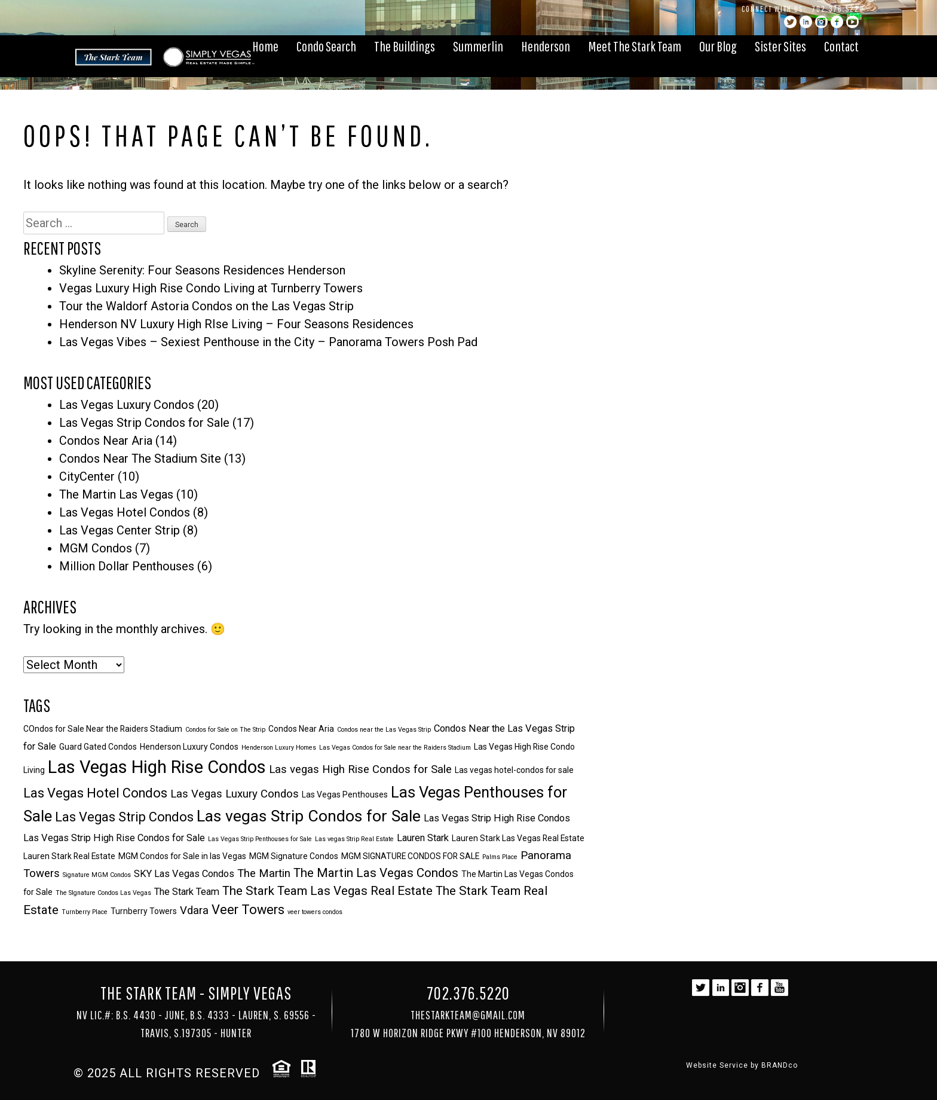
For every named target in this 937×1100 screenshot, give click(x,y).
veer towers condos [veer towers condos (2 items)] (314, 912)
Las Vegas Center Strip (119, 530)
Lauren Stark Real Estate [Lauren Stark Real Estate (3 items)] (69, 856)
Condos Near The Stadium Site (140, 458)
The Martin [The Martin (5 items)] (263, 873)
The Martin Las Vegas (116, 494)
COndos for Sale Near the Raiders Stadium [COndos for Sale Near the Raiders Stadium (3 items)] (102, 729)
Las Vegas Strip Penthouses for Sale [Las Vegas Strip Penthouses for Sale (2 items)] (260, 839)
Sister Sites (780, 46)
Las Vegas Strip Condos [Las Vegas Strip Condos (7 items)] (124, 816)
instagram (821, 22)
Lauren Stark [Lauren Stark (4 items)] (423, 838)
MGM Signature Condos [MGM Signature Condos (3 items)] (293, 856)
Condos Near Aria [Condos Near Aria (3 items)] (301, 729)
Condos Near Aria (105, 440)
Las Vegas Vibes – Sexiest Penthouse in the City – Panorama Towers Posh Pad (268, 342)
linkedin (806, 22)
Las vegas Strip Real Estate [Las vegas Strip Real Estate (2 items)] (354, 839)
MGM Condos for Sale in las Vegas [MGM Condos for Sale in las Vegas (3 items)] (182, 856)
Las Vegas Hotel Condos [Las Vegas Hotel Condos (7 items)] (95, 793)
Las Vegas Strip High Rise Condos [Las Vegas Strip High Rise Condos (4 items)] (497, 818)
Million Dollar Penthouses (126, 566)
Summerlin (478, 46)
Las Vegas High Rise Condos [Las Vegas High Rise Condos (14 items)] (157, 767)
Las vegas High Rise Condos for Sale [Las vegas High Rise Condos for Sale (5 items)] (360, 769)
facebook (837, 22)
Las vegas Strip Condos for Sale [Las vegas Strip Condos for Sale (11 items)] (309, 816)
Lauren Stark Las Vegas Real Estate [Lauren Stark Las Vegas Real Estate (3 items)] (518, 838)
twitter (790, 22)
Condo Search (326, 46)
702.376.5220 (838, 9)
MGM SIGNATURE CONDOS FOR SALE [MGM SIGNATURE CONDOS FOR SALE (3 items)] (410, 856)
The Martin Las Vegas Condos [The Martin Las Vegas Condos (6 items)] (375, 873)
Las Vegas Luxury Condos (126, 405)
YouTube (852, 22)
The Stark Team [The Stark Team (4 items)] (186, 891)
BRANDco (779, 1065)
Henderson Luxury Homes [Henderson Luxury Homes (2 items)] (278, 747)
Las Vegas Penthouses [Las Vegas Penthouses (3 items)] (345, 794)
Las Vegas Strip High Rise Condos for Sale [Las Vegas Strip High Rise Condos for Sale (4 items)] (114, 838)
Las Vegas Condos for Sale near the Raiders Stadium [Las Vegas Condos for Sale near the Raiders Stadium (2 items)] (395, 747)
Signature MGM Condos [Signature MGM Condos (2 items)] (97, 875)
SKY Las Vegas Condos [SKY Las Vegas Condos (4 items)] (184, 873)
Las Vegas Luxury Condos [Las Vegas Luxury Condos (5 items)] (234, 793)
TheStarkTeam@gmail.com (468, 1015)
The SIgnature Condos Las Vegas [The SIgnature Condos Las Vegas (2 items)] (103, 893)
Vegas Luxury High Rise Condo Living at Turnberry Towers (211, 288)
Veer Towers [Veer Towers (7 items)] (248, 909)
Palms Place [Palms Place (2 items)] (500, 857)
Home (265, 46)
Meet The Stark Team (634, 46)
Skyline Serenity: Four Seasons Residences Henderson (202, 270)
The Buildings (404, 46)
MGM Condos (95, 548)
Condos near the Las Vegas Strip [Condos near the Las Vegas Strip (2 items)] (384, 730)
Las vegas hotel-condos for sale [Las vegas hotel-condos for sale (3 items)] (514, 770)
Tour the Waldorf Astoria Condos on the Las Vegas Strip (206, 306)
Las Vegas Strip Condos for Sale (144, 422)
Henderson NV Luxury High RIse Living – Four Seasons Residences (236, 324)
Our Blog (718, 46)
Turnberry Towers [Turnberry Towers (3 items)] (144, 911)
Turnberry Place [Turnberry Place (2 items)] (85, 912)
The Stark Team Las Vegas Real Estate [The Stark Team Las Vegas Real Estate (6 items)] (327, 891)
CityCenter (87, 476)
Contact (841, 46)
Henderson (545, 46)
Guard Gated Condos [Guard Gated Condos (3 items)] (98, 746)
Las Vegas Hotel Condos (124, 512)
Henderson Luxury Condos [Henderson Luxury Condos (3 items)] (189, 746)
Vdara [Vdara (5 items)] (194, 910)
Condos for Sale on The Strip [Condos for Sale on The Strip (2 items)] (225, 730)
